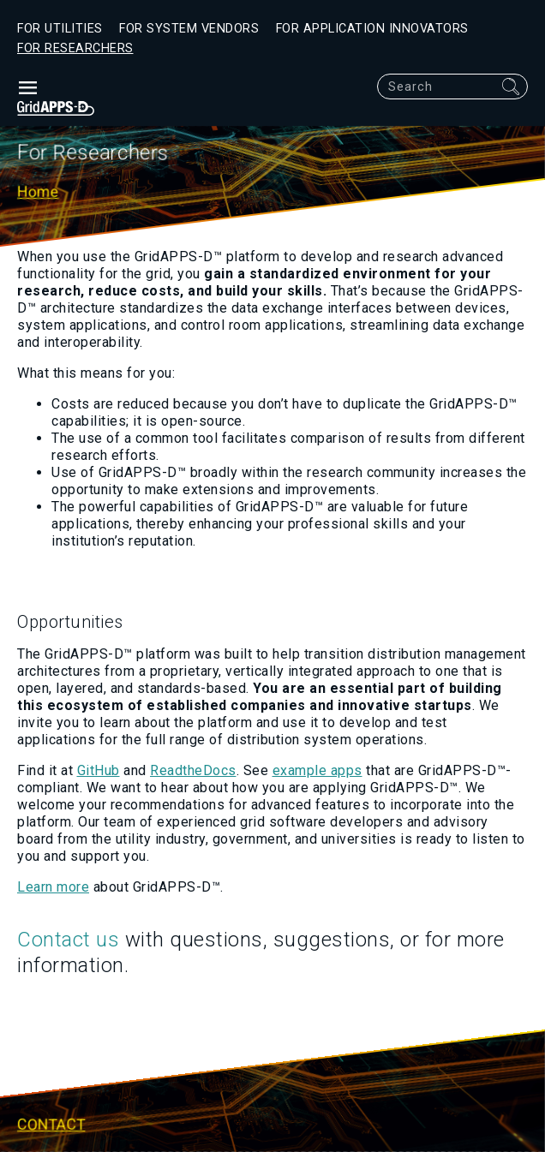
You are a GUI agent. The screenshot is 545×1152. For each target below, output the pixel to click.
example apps (317, 770)
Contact (51, 1124)
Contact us (68, 940)
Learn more (53, 887)
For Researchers (75, 48)
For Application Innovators (372, 28)
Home (38, 192)
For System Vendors (189, 28)
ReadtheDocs (193, 770)
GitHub (98, 770)
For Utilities (60, 28)
